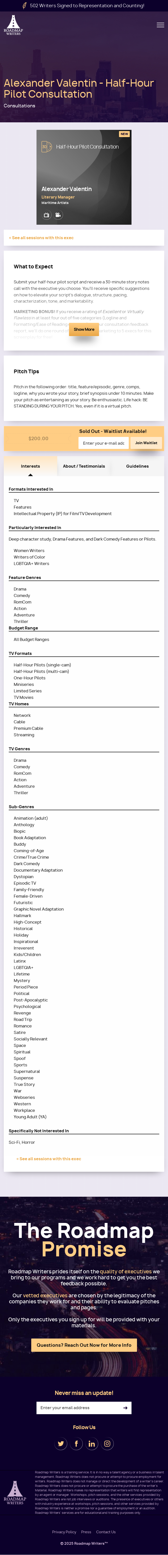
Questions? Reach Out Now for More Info (84, 1345)
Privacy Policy (64, 1532)
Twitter (60, 1443)
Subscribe (125, 1408)
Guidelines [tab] (137, 466)
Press (86, 1532)
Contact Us (106, 1532)
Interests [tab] (30, 466)
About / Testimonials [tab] (84, 466)
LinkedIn (91, 1443)
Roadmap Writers (14, 25)
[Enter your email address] (84, 1408)
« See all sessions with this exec (41, 237)
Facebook (76, 1443)
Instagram (107, 1443)
